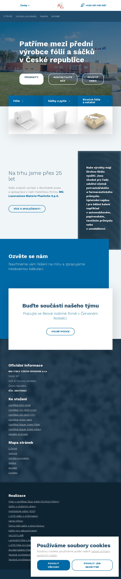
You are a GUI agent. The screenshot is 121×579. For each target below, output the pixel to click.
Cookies (12, 472)
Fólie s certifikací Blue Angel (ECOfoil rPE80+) (33, 501)
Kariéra (44, 16)
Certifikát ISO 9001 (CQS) (22, 410)
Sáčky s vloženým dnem (22, 506)
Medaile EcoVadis (18, 434)
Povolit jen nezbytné (92, 565)
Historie (12, 453)
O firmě (8, 16)
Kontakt (55, 16)
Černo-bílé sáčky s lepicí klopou (26, 525)
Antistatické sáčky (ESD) (21, 511)
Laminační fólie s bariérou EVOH (26, 540)
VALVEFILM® (16, 535)
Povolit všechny (53, 565)
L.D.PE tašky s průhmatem (23, 516)
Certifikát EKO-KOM (19, 405)
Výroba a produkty (26, 16)
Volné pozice (60, 331)
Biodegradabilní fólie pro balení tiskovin (30, 549)
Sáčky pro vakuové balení (22, 530)
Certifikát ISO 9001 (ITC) (21, 414)
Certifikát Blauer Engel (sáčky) (24, 429)
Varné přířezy (15, 520)
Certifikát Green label (20, 419)
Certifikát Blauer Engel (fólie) (24, 424)
